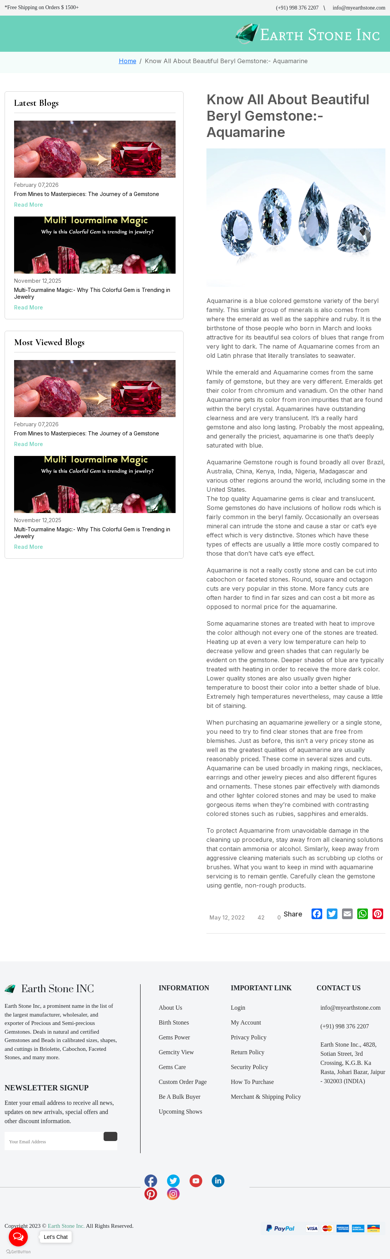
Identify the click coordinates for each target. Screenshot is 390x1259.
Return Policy (247, 1052)
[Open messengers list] (18, 1236)
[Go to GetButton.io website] (18, 1251)
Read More (28, 204)
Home (127, 61)
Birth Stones (174, 1022)
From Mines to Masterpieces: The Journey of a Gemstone (86, 194)
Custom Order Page (183, 1082)
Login (238, 1007)
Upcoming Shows (180, 1111)
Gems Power (174, 1037)
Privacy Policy (249, 1037)
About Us (170, 1007)
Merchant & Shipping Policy (266, 1096)
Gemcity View (176, 1052)
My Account (246, 1022)
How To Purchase (252, 1082)
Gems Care (172, 1067)
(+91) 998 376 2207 (297, 8)
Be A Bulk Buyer (180, 1096)
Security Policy (249, 1067)
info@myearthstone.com (359, 8)
